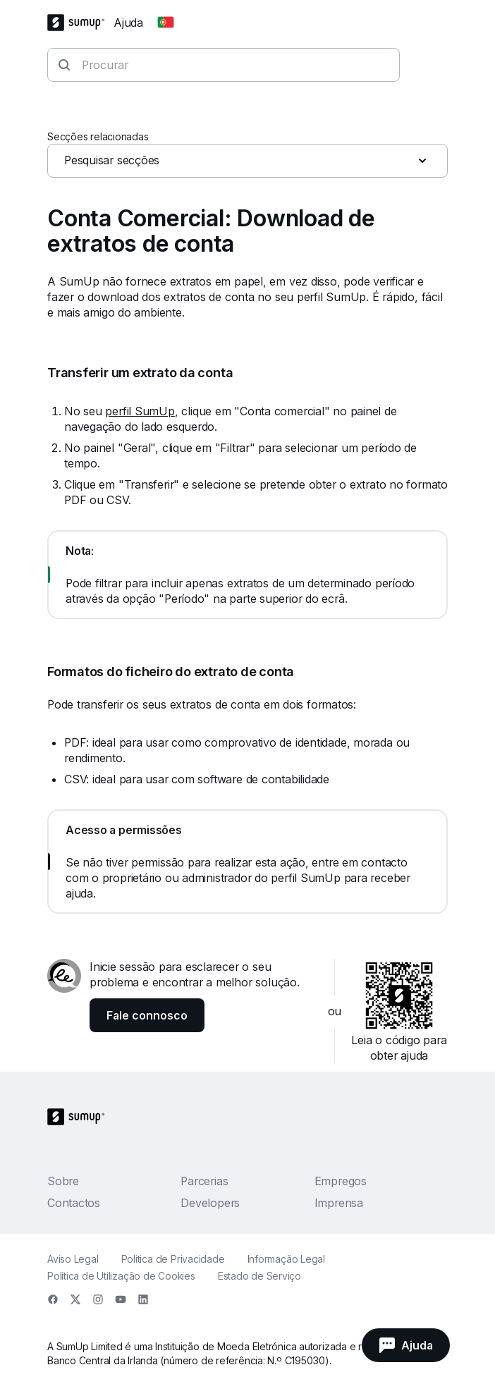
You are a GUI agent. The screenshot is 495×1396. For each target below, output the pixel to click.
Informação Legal (286, 1259)
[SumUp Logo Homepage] (80, 22)
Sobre (63, 1181)
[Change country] (166, 22)
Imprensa (338, 1203)
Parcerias (204, 1181)
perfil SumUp (139, 411)
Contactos (73, 1203)
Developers (210, 1203)
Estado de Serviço (259, 1276)
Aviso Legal (73, 1259)
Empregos (340, 1181)
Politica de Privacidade (173, 1259)
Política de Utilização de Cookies (121, 1276)
